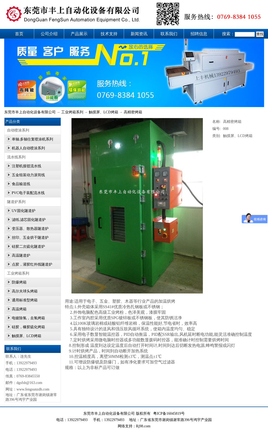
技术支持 (109, 34)
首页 (19, 34)
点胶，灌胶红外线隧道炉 (32, 264)
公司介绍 (49, 34)
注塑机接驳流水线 (26, 166)
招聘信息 (198, 34)
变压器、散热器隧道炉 (30, 229)
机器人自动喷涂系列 (28, 148)
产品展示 (79, 34)
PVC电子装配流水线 (28, 193)
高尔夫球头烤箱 (25, 291)
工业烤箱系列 (72, 112)
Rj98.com (143, 426)
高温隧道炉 (21, 255)
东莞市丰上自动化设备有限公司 (30, 112)
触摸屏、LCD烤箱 (103, 112)
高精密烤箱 (133, 112)
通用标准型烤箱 (25, 300)
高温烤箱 (19, 309)
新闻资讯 (139, 34)
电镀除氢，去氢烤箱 (28, 318)
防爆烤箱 (19, 282)
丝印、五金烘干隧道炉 (30, 238)
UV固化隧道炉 (23, 211)
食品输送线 (21, 184)
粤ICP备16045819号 (169, 413)
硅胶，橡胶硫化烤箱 (28, 327)
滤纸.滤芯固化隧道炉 (29, 220)
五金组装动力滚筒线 (28, 175)
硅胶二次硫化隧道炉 (28, 247)
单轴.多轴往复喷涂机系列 (32, 139)
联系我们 (169, 34)
